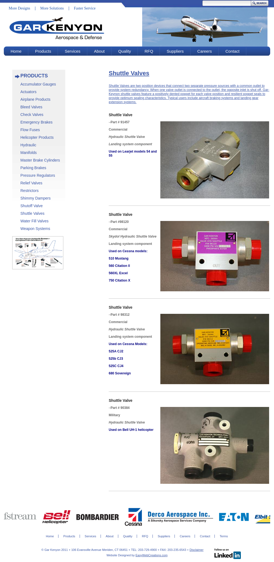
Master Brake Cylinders (40, 160)
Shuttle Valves (32, 213)
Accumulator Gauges (38, 84)
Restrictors (29, 190)
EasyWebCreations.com (152, 555)
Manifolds (28, 152)
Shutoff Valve (31, 206)
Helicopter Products (37, 137)
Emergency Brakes (36, 122)
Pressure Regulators (37, 175)
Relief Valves (31, 183)
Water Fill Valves (34, 221)
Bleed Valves (31, 107)
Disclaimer (196, 549)
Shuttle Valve (120, 115)
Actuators (28, 92)
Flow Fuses (30, 130)
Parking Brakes (33, 168)
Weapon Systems (35, 228)
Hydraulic (28, 145)
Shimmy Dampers (35, 198)
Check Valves (31, 114)
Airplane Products (35, 99)
